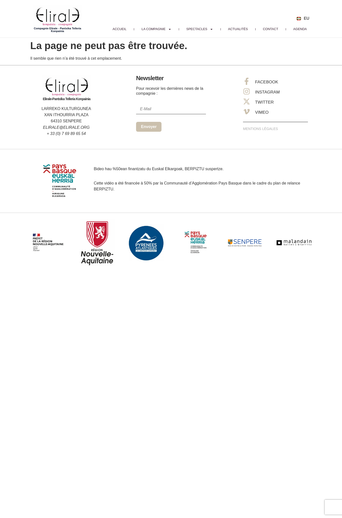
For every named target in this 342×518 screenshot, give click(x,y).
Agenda (300, 29)
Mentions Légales (260, 129)
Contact (270, 29)
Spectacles (199, 29)
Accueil (119, 29)
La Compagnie (156, 29)
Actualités (238, 29)
